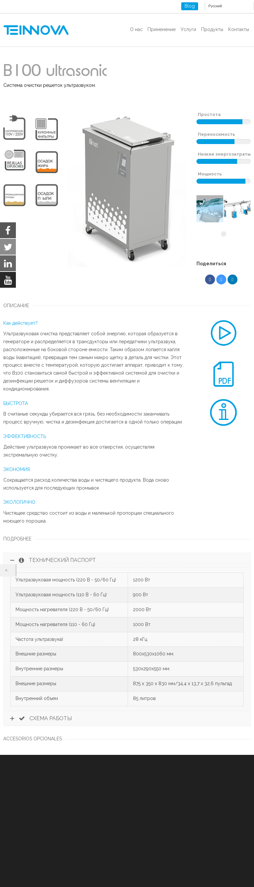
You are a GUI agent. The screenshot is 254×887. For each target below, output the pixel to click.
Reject (167, 871)
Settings (206, 871)
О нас (136, 29)
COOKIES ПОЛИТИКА (26, 842)
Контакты (238, 29)
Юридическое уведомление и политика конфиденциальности (72, 834)
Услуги (188, 29)
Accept (130, 871)
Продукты (212, 29)
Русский (215, 6)
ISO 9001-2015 (18, 850)
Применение (162, 29)
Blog (190, 6)
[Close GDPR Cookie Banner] (233, 872)
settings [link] (92, 880)
